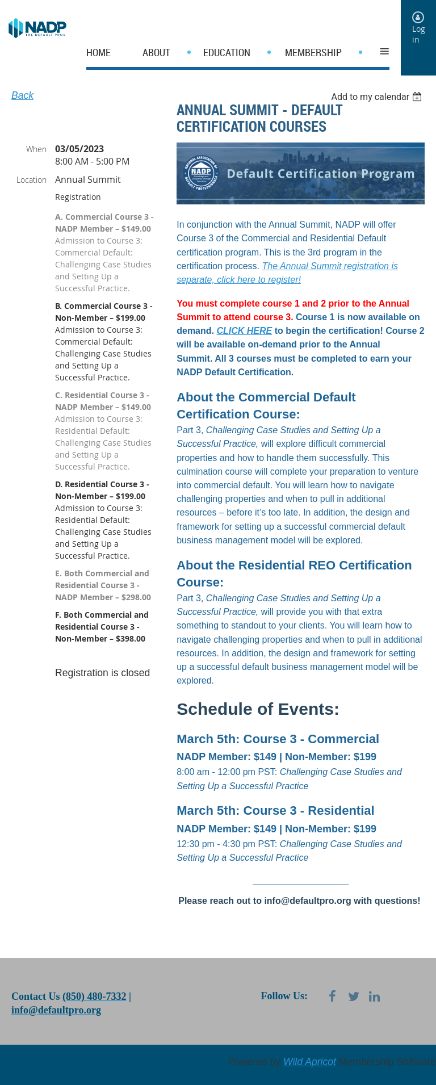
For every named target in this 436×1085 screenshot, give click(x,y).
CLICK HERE (244, 331)
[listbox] (378, 97)
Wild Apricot (309, 1061)
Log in (418, 34)
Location (31, 179)
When (36, 149)
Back (22, 95)
